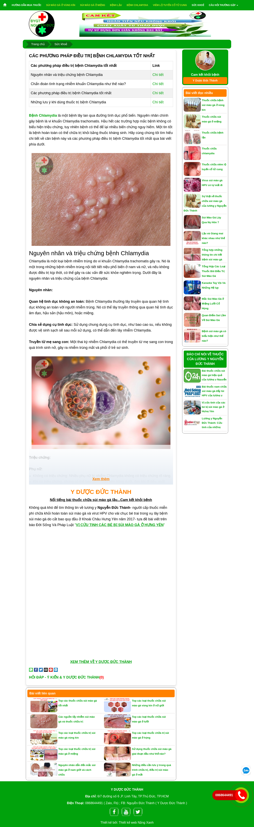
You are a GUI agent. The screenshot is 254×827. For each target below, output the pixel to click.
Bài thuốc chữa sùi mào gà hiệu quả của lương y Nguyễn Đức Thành (214, 375)
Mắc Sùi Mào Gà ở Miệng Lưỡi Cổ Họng (213, 303)
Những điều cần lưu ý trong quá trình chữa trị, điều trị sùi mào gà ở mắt (151, 770)
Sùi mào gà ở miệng (92, 5)
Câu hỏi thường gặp (223, 5)
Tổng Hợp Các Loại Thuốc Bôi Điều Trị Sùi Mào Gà (213, 271)
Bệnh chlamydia (137, 5)
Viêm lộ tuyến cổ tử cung (170, 5)
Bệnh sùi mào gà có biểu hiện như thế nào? (214, 336)
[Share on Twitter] (41, 670)
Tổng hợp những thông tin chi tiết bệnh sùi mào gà (212, 254)
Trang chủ (38, 44)
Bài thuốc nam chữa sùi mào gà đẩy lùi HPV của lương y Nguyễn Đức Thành (214, 391)
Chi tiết (158, 75)
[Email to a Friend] (46, 670)
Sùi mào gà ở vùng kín (60, 5)
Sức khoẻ (198, 5)
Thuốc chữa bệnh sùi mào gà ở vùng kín (213, 105)
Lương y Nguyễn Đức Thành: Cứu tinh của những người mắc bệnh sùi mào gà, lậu (214, 422)
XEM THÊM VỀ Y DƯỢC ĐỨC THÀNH (101, 662)
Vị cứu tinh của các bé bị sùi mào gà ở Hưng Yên (213, 406)
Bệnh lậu (116, 5)
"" (120, 525)
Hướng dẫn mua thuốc (26, 5)
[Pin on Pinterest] (51, 670)
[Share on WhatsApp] (31, 670)
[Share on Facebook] (36, 670)
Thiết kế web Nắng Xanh (136, 822)
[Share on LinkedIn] (56, 670)
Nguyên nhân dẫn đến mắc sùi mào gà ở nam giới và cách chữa (76, 770)
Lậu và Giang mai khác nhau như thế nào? (213, 238)
